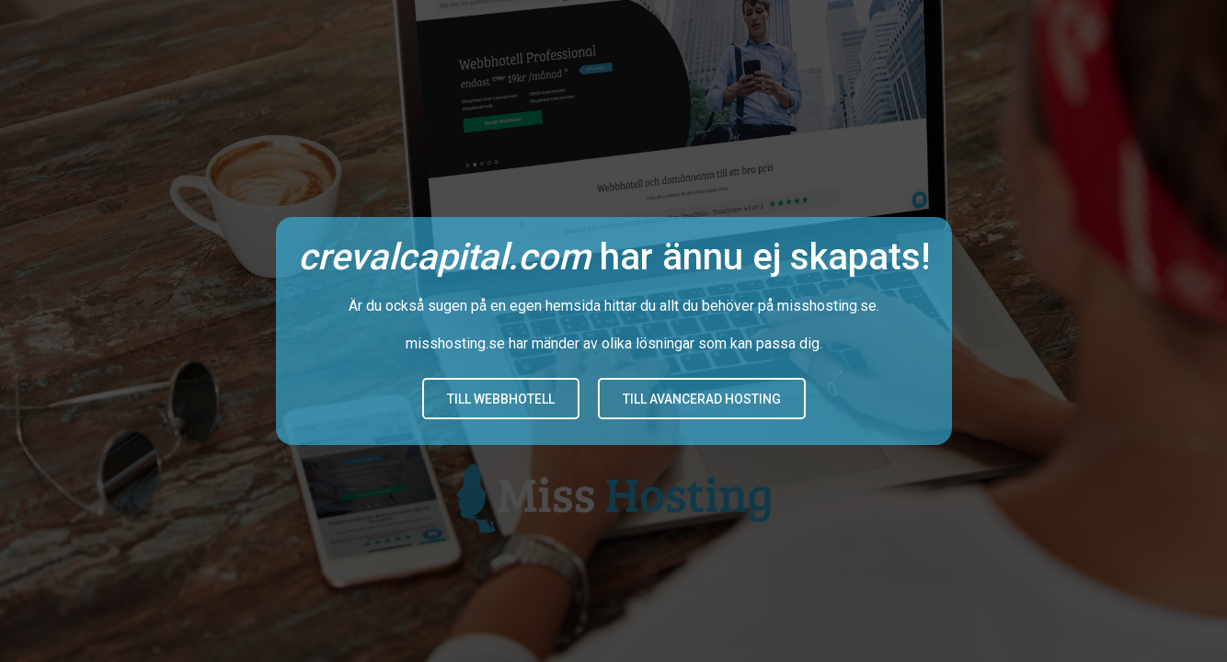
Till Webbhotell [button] (501, 399)
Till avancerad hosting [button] (702, 399)
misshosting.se (827, 305)
